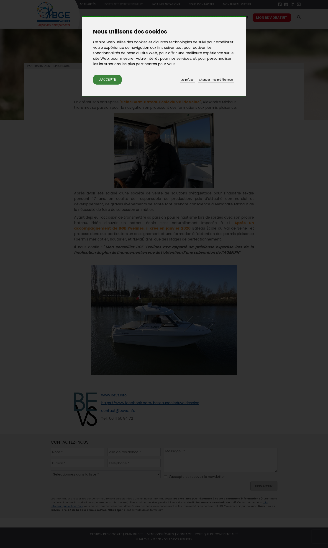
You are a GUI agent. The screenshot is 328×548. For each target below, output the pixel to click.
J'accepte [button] (107, 80)
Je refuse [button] (187, 79)
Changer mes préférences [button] (216, 79)
